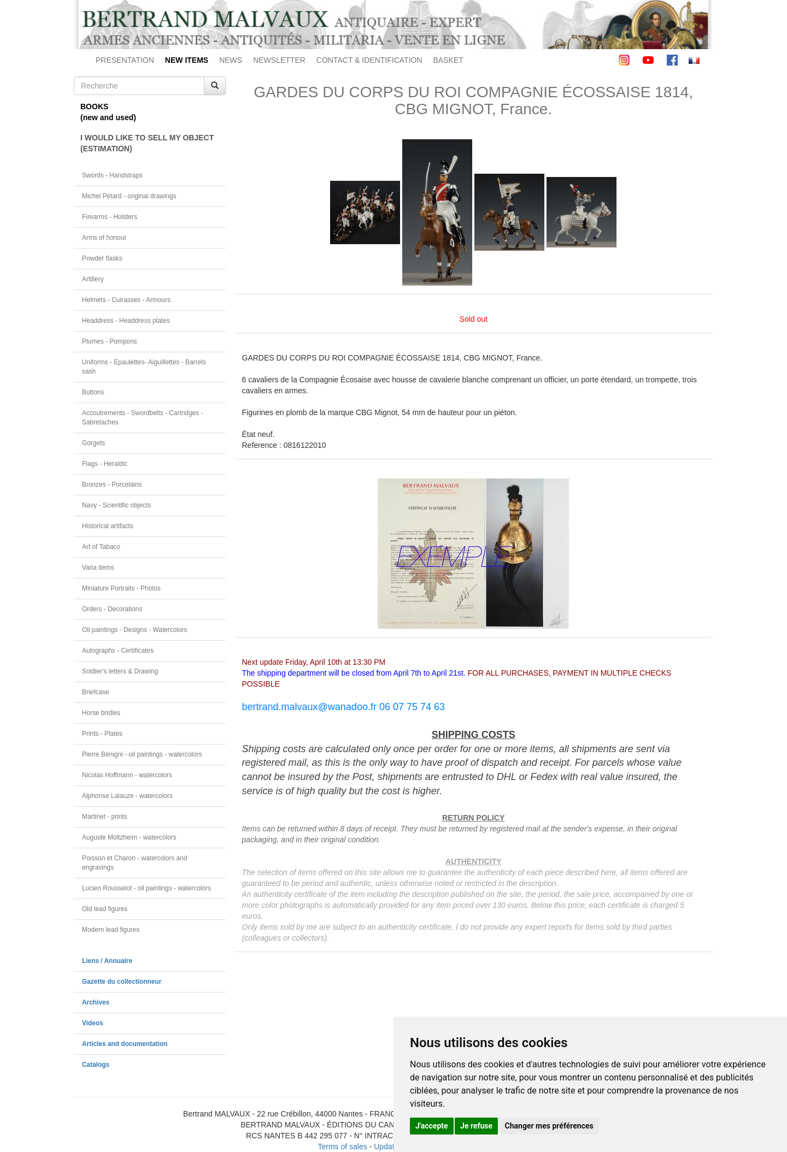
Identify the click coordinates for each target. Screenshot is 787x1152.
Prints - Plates (102, 733)
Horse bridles (101, 713)
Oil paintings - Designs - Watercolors (134, 630)
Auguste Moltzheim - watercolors (129, 837)
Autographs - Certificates (118, 650)
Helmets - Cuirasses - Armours (126, 300)
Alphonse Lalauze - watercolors (127, 796)
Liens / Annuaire (107, 961)
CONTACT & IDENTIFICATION (369, 60)
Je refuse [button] (476, 1125)
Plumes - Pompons (109, 341)
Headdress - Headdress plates (126, 320)
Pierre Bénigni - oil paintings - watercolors (142, 754)
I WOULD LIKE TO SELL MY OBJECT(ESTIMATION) (147, 143)
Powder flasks (102, 258)
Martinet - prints (104, 816)
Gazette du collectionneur (121, 981)
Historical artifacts (107, 526)
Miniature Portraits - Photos (121, 588)
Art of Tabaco (101, 547)
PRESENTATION (125, 60)
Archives (95, 1002)
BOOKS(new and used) (108, 112)
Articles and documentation (125, 1044)
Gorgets (93, 443)
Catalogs (95, 1064)
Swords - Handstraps (112, 175)
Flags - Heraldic (104, 464)
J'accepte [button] (431, 1125)
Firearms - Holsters (109, 217)
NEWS (230, 60)
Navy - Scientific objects (116, 505)
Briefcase (95, 692)
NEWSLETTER (279, 60)
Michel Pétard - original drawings (129, 196)
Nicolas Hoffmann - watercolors (127, 775)
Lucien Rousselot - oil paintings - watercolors (146, 888)
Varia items (98, 567)
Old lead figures (104, 909)
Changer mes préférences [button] (549, 1125)
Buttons (93, 392)
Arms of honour (104, 237)
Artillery (93, 279)
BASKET (448, 60)
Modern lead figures (110, 930)
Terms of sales (342, 1146)
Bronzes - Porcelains (112, 484)
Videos (92, 1023)
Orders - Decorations (112, 609)
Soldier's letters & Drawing (120, 671)
